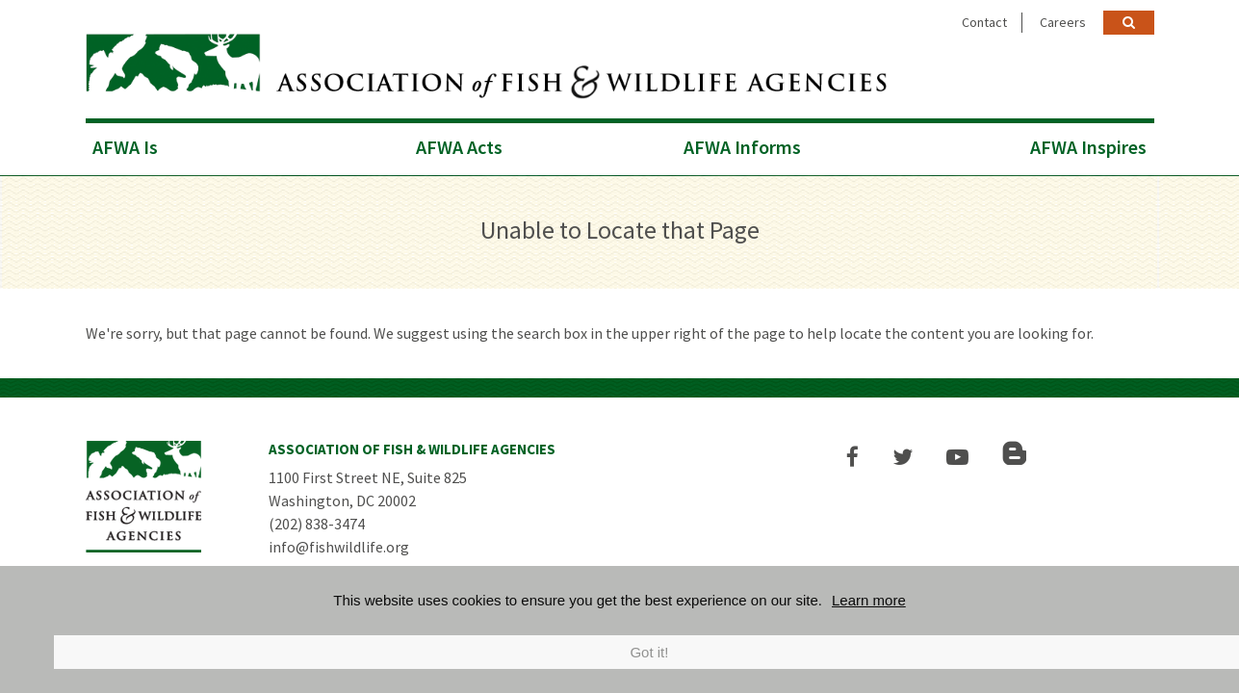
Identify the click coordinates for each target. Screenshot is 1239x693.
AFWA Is (125, 147)
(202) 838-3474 (317, 523)
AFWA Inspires (1088, 147)
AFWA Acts (459, 147)
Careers (1063, 22)
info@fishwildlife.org (339, 546)
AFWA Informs (742, 147)
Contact (984, 22)
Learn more (869, 600)
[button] (852, 457)
